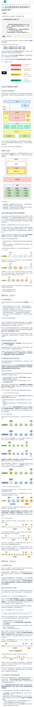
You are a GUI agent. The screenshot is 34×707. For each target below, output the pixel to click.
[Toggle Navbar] (32, 1)
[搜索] (29, 1)
